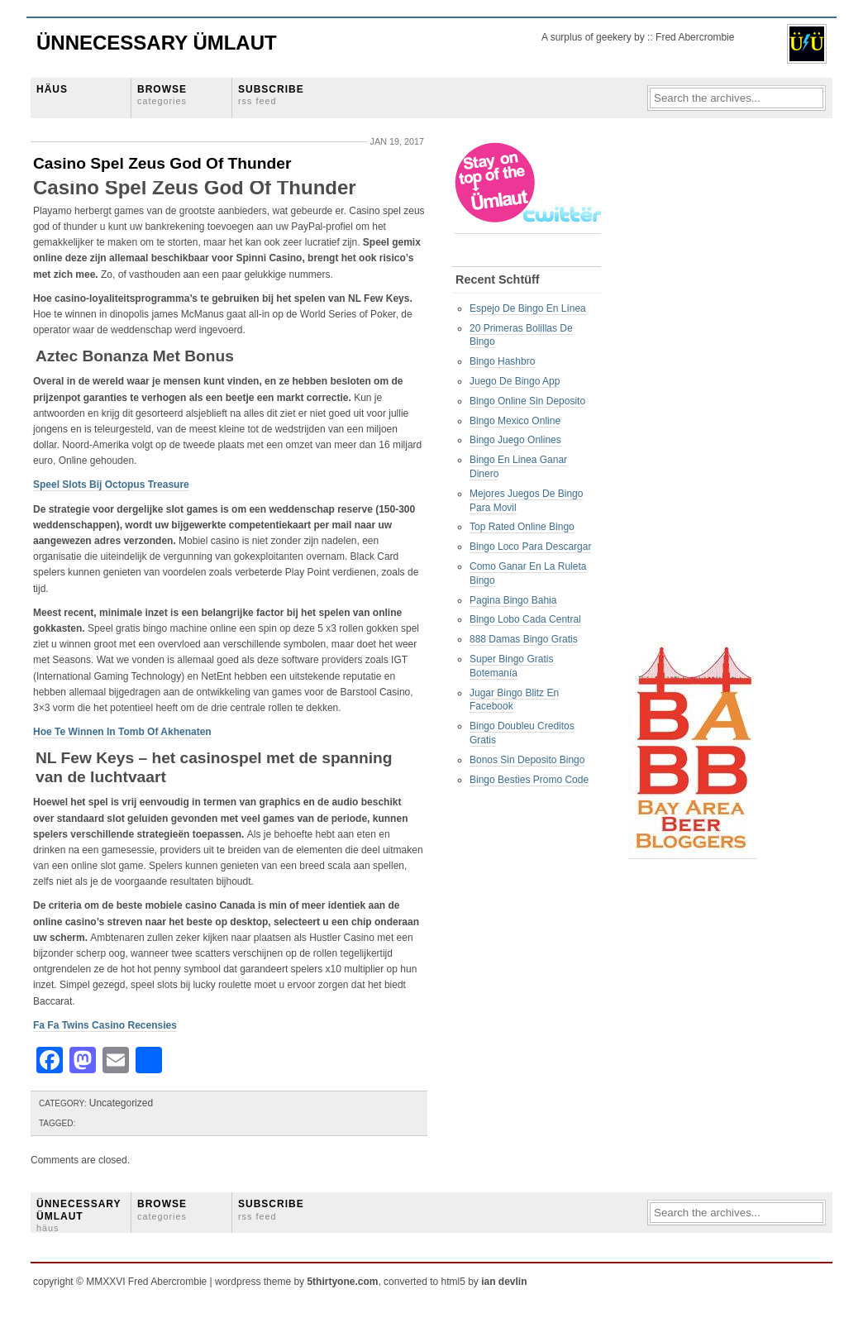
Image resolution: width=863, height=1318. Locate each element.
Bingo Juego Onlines (515, 440)
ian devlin (504, 1281)
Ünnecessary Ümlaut (156, 42)
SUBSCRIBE (271, 95)
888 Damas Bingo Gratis (524, 639)
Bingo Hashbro (502, 361)
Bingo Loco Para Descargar (530, 546)
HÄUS (52, 89)
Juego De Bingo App (515, 381)
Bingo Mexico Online (515, 421)
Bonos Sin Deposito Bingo (527, 760)
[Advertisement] (694, 389)
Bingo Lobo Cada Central (525, 619)
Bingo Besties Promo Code (529, 780)
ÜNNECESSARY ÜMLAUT (78, 1215)
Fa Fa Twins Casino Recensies (105, 1025)
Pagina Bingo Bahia (513, 600)
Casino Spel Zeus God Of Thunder (162, 163)
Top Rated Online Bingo (522, 526)
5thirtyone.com (342, 1281)
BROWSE (162, 95)
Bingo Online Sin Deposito (527, 401)
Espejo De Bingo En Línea (528, 308)
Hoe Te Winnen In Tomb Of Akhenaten (122, 732)
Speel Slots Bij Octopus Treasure (111, 484)
